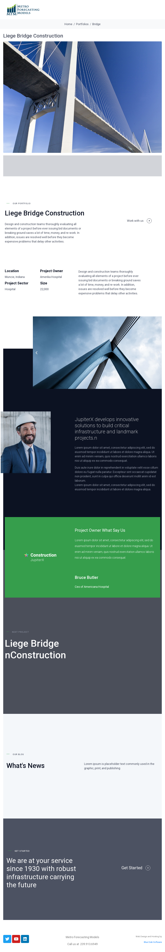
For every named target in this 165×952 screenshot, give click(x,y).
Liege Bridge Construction (33, 36)
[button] (36, 353)
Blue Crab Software (153, 942)
